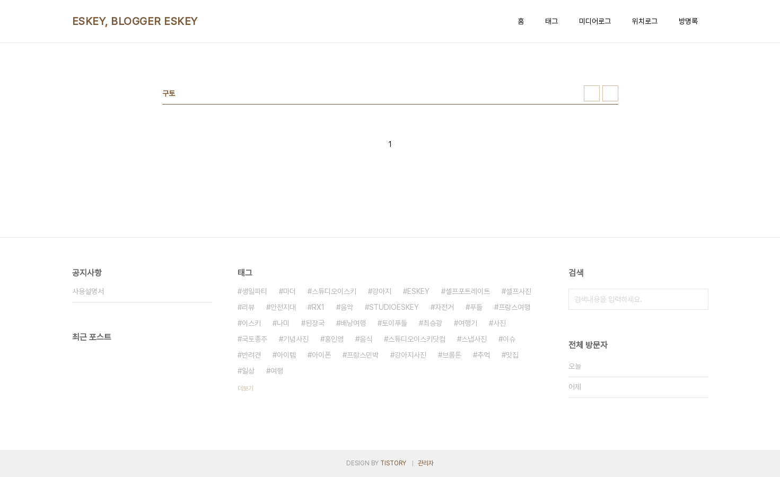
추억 (483, 355)
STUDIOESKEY (394, 307)
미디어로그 (595, 21)
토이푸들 (394, 323)
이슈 (509, 339)
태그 (551, 21)
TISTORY (393, 463)
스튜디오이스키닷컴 (416, 339)
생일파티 (254, 291)
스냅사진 (474, 339)
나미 (283, 323)
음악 (346, 307)
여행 (276, 371)
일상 (248, 371)
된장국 (315, 323)
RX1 (318, 307)
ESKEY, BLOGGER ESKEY (135, 21)
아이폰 (321, 355)
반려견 (251, 355)
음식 (366, 339)
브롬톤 (451, 355)
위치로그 (645, 21)
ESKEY (418, 291)
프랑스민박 (363, 355)
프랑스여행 (514, 307)
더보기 (245, 388)
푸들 (476, 307)
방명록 (688, 21)
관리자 (426, 463)
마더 (289, 291)
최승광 (432, 323)
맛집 (512, 355)
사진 (499, 323)
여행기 (467, 323)
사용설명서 (88, 291)
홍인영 (334, 339)
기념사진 (296, 339)
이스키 (251, 323)
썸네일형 (592, 93)
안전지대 (283, 307)
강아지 (381, 291)
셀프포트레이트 (467, 291)
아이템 (286, 355)
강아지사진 (410, 355)
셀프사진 (518, 291)
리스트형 (610, 93)
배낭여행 (353, 323)
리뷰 (248, 307)
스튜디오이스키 (334, 291)
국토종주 (254, 339)
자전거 (444, 307)
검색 (698, 299)
